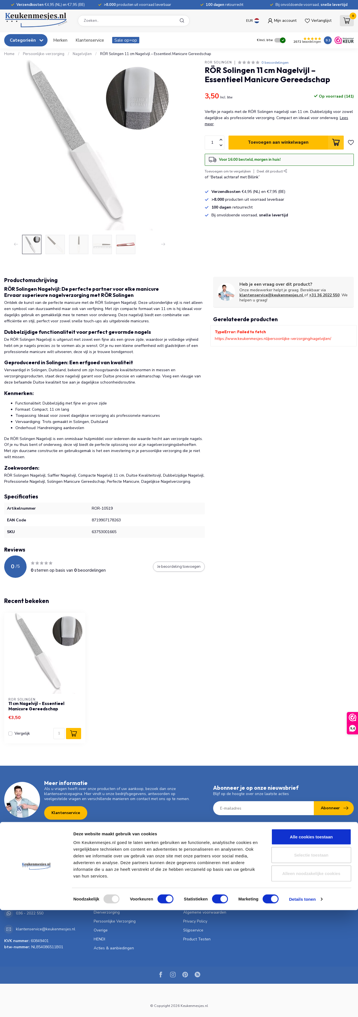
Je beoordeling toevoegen (179, 566)
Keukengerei (105, 867)
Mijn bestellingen (288, 867)
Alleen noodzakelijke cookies (311, 980)
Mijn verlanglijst (286, 876)
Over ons (191, 858)
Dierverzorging (107, 912)
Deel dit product (272, 171)
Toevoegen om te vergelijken (228, 171)
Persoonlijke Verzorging (115, 921)
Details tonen (302, 1006)
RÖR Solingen (218, 62)
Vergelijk (22, 733)
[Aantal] (59, 733)
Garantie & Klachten (201, 903)
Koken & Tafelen (109, 876)
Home (9, 53)
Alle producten (286, 894)
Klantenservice (90, 40)
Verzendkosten (196, 867)
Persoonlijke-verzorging (43, 53)
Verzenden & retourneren (206, 885)
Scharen (101, 894)
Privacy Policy (195, 921)
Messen (100, 858)
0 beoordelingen (275, 62)
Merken (60, 40)
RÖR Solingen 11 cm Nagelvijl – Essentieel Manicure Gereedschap (155, 53)
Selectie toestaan (311, 962)
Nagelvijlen (82, 53)
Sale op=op (125, 40)
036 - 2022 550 (29, 897)
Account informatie (290, 858)
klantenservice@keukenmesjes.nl (271, 295)
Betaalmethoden (198, 876)
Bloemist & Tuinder (111, 903)
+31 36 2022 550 (324, 295)
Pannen (100, 885)
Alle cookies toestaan (311, 943)
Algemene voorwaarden (204, 912)
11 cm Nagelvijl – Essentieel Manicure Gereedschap (36, 706)
